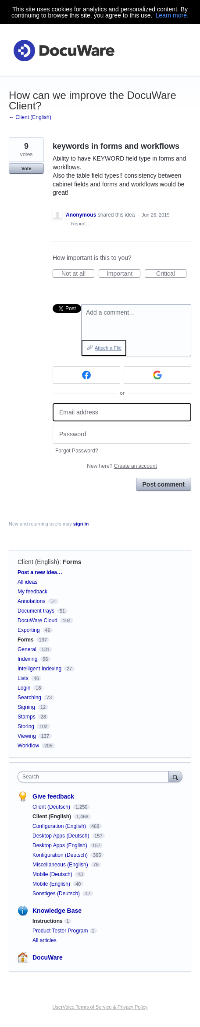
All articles (44, 940)
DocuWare (47, 957)
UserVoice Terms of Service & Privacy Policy (100, 1006)
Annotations (31, 601)
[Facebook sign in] (86, 375)
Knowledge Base (57, 910)
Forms (72, 561)
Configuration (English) (59, 826)
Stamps (27, 717)
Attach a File (108, 348)
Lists (23, 678)
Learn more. (171, 15)
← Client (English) (30, 117)
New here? (122, 466)
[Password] (122, 434)
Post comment (164, 484)
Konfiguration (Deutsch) (60, 855)
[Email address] (122, 412)
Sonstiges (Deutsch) (56, 893)
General (27, 649)
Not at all (77, 274)
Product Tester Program (60, 931)
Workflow (28, 746)
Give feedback (53, 796)
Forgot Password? (76, 451)
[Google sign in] (157, 375)
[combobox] (95, 777)
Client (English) (38, 561)
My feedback (32, 592)
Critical (171, 274)
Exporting (29, 630)
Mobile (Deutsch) (53, 874)
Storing (26, 726)
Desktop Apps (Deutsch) (61, 836)
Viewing (27, 736)
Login (24, 688)
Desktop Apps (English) (60, 845)
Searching (29, 697)
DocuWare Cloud (37, 620)
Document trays (36, 611)
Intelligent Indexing (39, 669)
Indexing (27, 659)
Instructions (47, 921)
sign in (81, 523)
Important (123, 274)
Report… (80, 223)
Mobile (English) (51, 884)
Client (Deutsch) (51, 807)
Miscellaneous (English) (60, 865)
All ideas (27, 582)
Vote (26, 168)
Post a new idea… (40, 572)
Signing (26, 707)
